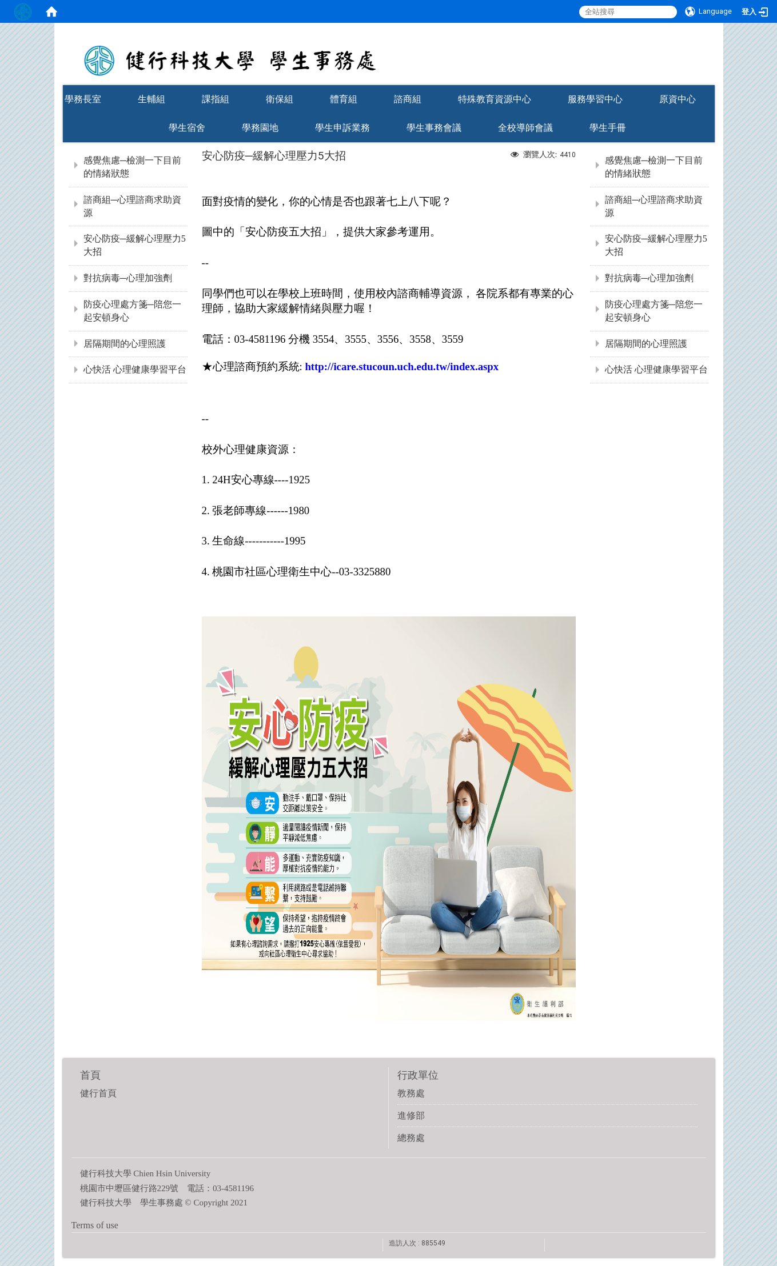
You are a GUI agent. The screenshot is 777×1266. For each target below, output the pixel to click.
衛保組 (279, 99)
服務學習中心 (595, 99)
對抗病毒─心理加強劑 (127, 278)
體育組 (343, 99)
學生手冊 (607, 127)
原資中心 (677, 99)
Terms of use (94, 1225)
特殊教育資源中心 (494, 99)
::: (709, 81)
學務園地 (260, 127)
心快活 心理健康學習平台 (134, 369)
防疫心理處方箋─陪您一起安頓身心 (132, 310)
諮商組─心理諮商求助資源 (132, 206)
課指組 (215, 99)
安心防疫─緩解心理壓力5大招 (134, 245)
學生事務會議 (434, 127)
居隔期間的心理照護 (124, 343)
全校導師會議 (525, 127)
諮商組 (407, 99)
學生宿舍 (187, 127)
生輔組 (151, 99)
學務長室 (83, 99)
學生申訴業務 (342, 127)
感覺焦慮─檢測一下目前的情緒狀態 (132, 166)
